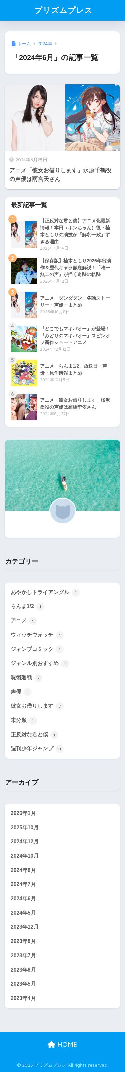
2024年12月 (25, 841)
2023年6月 (23, 970)
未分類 (24, 721)
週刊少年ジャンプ (37, 749)
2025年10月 (25, 827)
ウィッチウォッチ (37, 635)
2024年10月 (25, 856)
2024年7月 (23, 884)
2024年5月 (23, 913)
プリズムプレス (63, 10)
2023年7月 (23, 955)
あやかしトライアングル (45, 593)
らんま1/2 (27, 607)
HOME (62, 1044)
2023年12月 (25, 927)
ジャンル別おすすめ (40, 664)
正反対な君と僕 (34, 735)
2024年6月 (23, 898)
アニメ (24, 621)
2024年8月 (23, 870)
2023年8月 (23, 941)
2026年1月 (23, 813)
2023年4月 (23, 998)
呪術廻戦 (26, 678)
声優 (21, 692)
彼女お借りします (37, 706)
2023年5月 (23, 984)
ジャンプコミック (37, 649)
